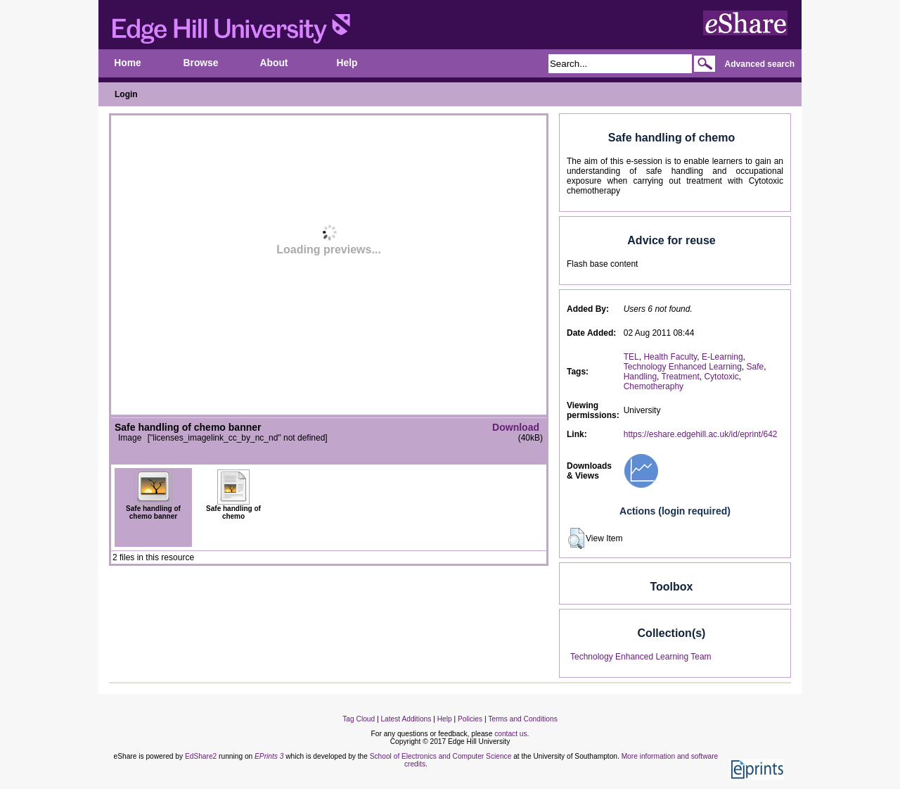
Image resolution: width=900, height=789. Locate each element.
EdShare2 (201, 756)
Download (515, 427)
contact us (510, 734)
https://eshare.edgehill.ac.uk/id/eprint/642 (701, 434)
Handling (640, 376)
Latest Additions (405, 719)
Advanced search (760, 64)
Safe (755, 367)
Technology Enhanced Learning (683, 367)
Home (127, 63)
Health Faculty (670, 357)
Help (347, 63)
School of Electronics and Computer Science (441, 756)
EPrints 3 (269, 756)
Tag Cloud (358, 719)
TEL (631, 357)
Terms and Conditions (523, 719)
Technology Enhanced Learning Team (641, 657)
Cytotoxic (721, 376)
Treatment (681, 376)
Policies (470, 719)
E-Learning (722, 357)
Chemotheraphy (653, 386)
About (274, 63)
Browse (201, 63)
